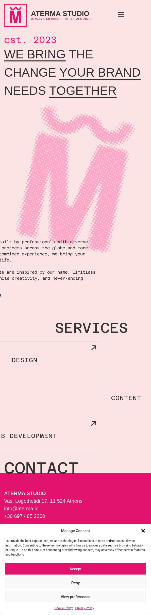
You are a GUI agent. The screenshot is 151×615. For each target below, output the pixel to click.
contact (41, 467)
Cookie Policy (64, 608)
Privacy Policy (84, 608)
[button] (143, 530)
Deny (75, 583)
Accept (75, 569)
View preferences (75, 597)
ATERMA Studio (60, 13)
